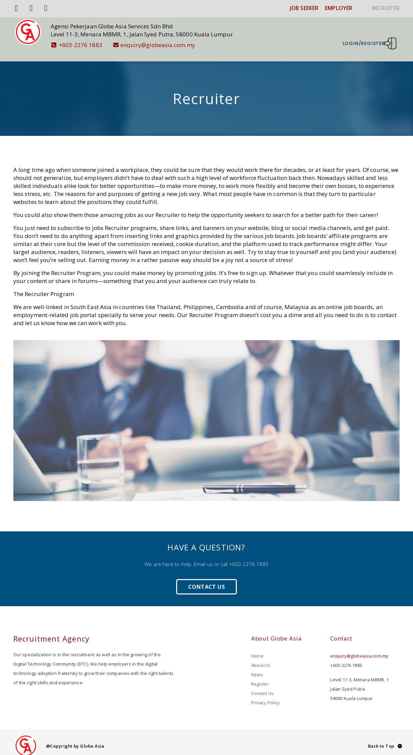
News (257, 668)
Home (257, 649)
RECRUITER (386, 8)
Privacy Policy (265, 696)
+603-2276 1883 (84, 45)
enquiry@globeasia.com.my (161, 45)
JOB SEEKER (304, 8)
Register (260, 677)
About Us (260, 658)
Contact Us (206, 579)
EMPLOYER (338, 8)
